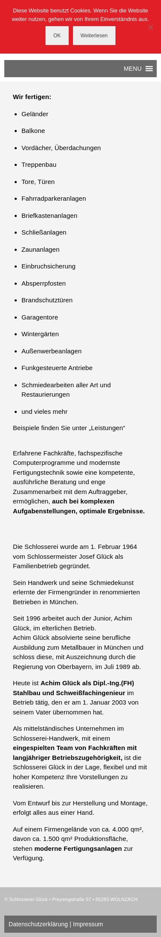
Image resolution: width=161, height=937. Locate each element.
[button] (133, 68)
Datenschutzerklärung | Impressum (56, 924)
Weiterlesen (94, 36)
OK (57, 36)
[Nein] (150, 27)
